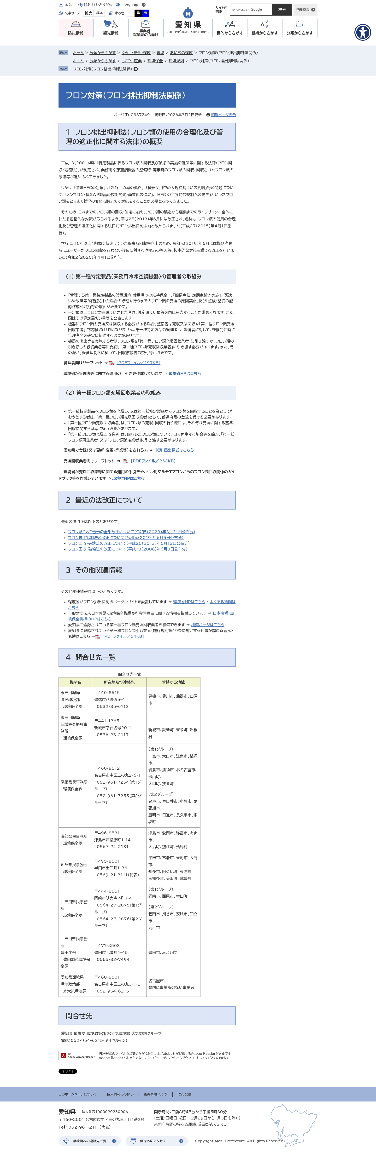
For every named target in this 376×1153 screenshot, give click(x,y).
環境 (160, 53)
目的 (230, 33)
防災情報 (75, 33)
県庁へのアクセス (153, 1141)
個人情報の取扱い (120, 1094)
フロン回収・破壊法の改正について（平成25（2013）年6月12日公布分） (129, 543)
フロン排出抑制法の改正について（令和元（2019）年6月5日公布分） (126, 537)
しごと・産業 (132, 61)
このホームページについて (78, 1094)
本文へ (70, 4)
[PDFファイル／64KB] (123, 636)
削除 (136, 69)
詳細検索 (302, 9)
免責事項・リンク (156, 1094)
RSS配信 (184, 1094)
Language (131, 4)
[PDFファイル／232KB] (153, 461)
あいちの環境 (181, 53)
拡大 (88, 13)
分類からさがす (102, 53)
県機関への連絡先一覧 (89, 1141)
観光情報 (110, 33)
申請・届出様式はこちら (174, 450)
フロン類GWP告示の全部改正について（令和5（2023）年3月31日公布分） (131, 532)
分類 (300, 33)
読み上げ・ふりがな (98, 4)
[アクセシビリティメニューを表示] (362, 32)
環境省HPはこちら (185, 373)
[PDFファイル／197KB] (138, 363)
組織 (265, 33)
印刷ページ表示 (223, 115)
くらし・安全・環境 (136, 53)
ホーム (78, 53)
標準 (99, 13)
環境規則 (176, 61)
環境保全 (155, 61)
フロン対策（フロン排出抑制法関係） (102, 69)
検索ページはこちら (207, 625)
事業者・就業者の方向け (146, 33)
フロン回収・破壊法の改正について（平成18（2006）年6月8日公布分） (128, 549)
